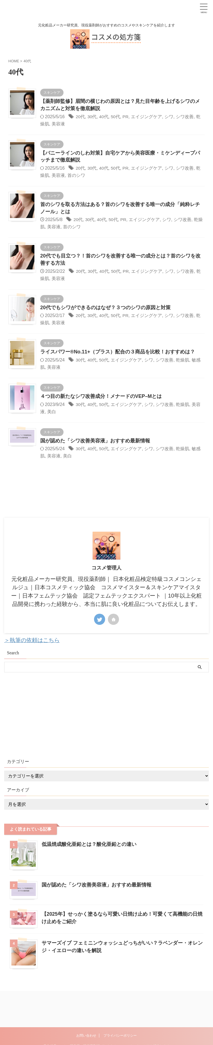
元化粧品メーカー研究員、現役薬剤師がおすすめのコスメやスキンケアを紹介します (106, 1019)
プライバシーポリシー (120, 1008)
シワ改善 (185, 116)
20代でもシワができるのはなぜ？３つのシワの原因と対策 (105, 308)
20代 (80, 116)
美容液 (58, 124)
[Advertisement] (103, 715)
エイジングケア (147, 116)
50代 (116, 116)
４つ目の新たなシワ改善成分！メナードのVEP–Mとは (101, 397)
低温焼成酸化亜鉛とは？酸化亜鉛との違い (89, 845)
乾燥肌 (183, 360)
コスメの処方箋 (106, 1026)
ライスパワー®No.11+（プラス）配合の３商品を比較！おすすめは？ (117, 353)
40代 (104, 116)
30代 (92, 116)
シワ (169, 116)
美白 (51, 412)
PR (126, 116)
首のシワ (76, 175)
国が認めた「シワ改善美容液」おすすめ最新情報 (95, 442)
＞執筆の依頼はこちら (32, 641)
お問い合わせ (86, 1008)
